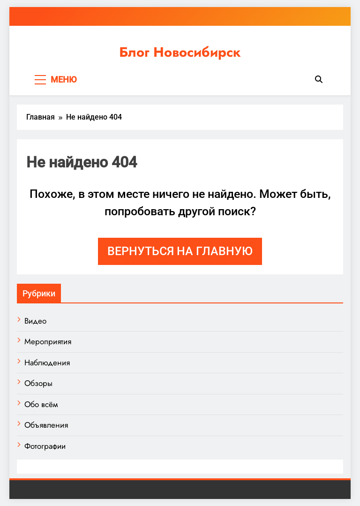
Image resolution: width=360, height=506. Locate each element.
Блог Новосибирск (180, 52)
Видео (35, 320)
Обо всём (41, 404)
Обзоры (38, 383)
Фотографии (45, 446)
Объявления (46, 424)
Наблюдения (47, 362)
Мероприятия (47, 341)
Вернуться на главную (180, 251)
